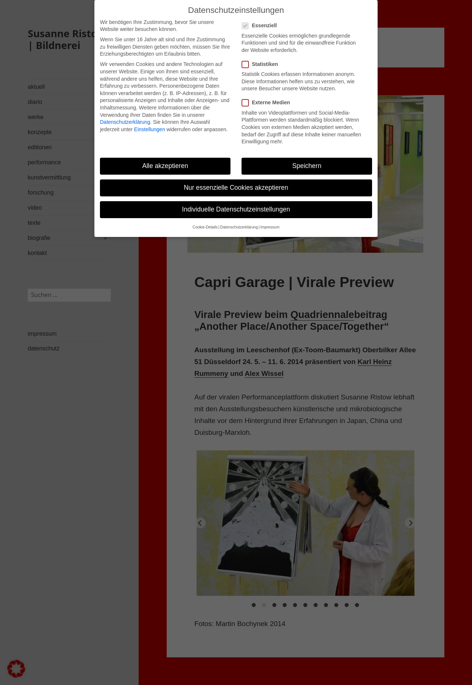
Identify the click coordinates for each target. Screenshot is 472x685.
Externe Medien (268, 102)
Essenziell (262, 25)
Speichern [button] (307, 165)
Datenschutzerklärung (125, 122)
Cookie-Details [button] (205, 227)
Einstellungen (149, 129)
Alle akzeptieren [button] (165, 165)
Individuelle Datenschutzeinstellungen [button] (236, 209)
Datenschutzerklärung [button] (239, 227)
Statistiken (262, 64)
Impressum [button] (270, 227)
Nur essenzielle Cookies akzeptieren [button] (236, 187)
